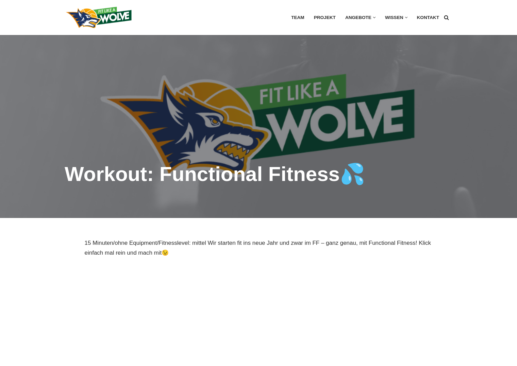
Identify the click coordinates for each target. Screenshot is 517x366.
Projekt (325, 17)
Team (297, 17)
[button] (374, 17)
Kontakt (428, 17)
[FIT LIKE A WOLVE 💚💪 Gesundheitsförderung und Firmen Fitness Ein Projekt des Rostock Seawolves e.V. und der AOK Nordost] (99, 17)
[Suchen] (446, 17)
